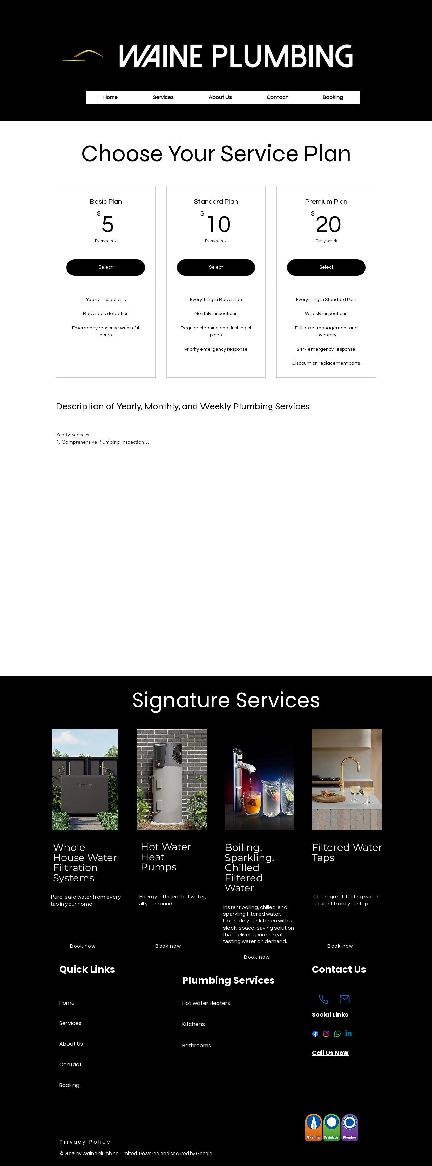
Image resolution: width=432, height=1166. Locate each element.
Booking (69, 1085)
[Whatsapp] (337, 1034)
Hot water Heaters (206, 1003)
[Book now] (83, 946)
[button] (163, 97)
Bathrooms (196, 1045)
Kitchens (193, 1024)
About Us (71, 1044)
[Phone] (323, 999)
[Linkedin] (348, 1034)
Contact (70, 1064)
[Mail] (344, 999)
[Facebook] (315, 1034)
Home (67, 1003)
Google (204, 1153)
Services (70, 1023)
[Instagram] (326, 1034)
